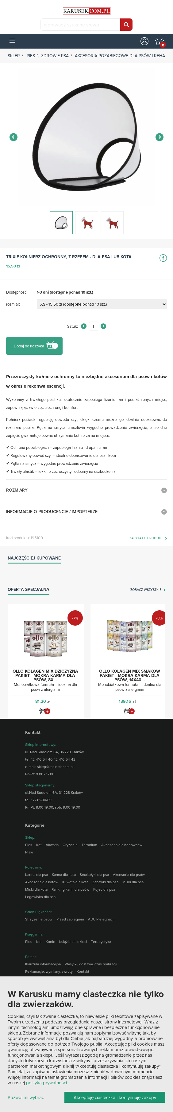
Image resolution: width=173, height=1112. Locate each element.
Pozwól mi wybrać (26, 1098)
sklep (14, 56)
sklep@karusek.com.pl (55, 766)
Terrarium (89, 844)
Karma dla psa (36, 874)
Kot (39, 844)
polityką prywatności (46, 1082)
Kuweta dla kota (75, 881)
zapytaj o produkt (146, 538)
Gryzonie (70, 844)
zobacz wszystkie (145, 590)
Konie (50, 941)
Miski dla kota (36, 889)
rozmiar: (13, 304)
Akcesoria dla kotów (41, 881)
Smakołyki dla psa (94, 874)
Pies (31, 56)
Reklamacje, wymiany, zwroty (49, 971)
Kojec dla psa (104, 889)
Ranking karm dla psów (70, 889)
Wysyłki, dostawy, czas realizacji (91, 964)
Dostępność (16, 292)
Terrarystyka (101, 941)
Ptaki (29, 852)
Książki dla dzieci (73, 941)
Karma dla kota (64, 874)
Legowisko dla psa (40, 896)
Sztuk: (72, 326)
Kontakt (83, 971)
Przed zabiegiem (70, 919)
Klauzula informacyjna (43, 964)
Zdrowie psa (55, 56)
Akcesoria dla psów (129, 874)
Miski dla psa (133, 881)
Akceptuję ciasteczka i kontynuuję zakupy (115, 1097)
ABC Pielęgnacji (101, 919)
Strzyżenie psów (38, 919)
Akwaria (52, 844)
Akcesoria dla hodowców (121, 844)
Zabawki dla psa (105, 881)
